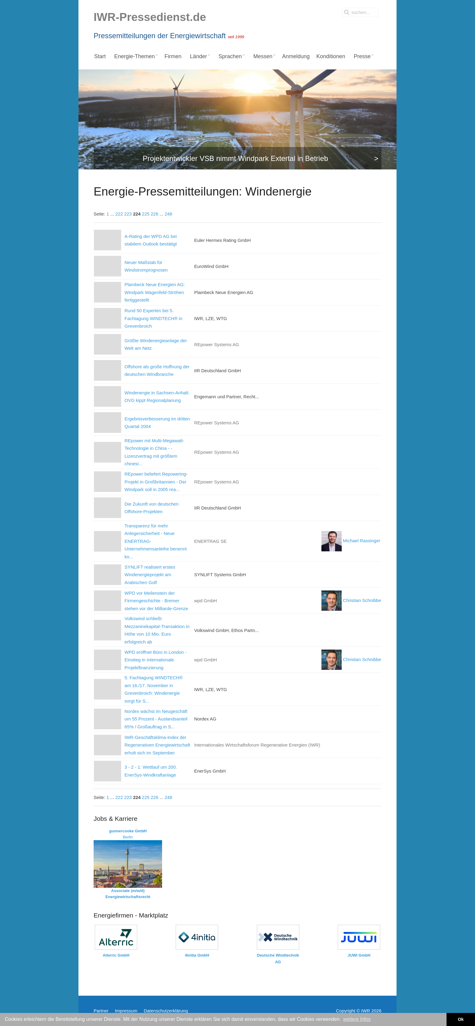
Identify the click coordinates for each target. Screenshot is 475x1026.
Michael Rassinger (350, 540)
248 (168, 213)
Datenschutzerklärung (166, 1010)
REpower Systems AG (216, 344)
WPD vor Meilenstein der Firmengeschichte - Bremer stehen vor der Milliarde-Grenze (156, 600)
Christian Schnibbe (351, 600)
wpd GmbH (205, 600)
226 (154, 213)
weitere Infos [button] (357, 1019)
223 (128, 213)
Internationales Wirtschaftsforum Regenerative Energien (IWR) (257, 744)
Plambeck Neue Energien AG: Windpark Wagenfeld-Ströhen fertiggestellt (155, 292)
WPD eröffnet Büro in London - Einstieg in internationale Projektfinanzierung (156, 660)
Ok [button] (460, 1019)
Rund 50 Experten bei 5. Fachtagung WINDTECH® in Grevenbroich (153, 318)
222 (119, 213)
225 (145, 213)
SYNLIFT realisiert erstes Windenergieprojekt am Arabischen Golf (150, 574)
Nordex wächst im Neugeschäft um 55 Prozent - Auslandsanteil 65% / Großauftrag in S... (156, 719)
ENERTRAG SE (210, 541)
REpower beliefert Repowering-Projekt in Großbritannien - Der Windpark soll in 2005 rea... (156, 481)
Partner (101, 1010)
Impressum (126, 1010)
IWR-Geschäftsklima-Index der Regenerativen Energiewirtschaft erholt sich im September (157, 745)
